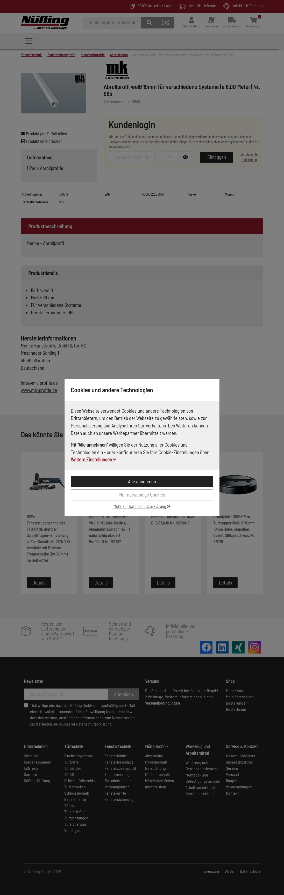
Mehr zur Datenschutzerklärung (142, 506)
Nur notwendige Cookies (142, 495)
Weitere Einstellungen (93, 459)
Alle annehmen (142, 481)
